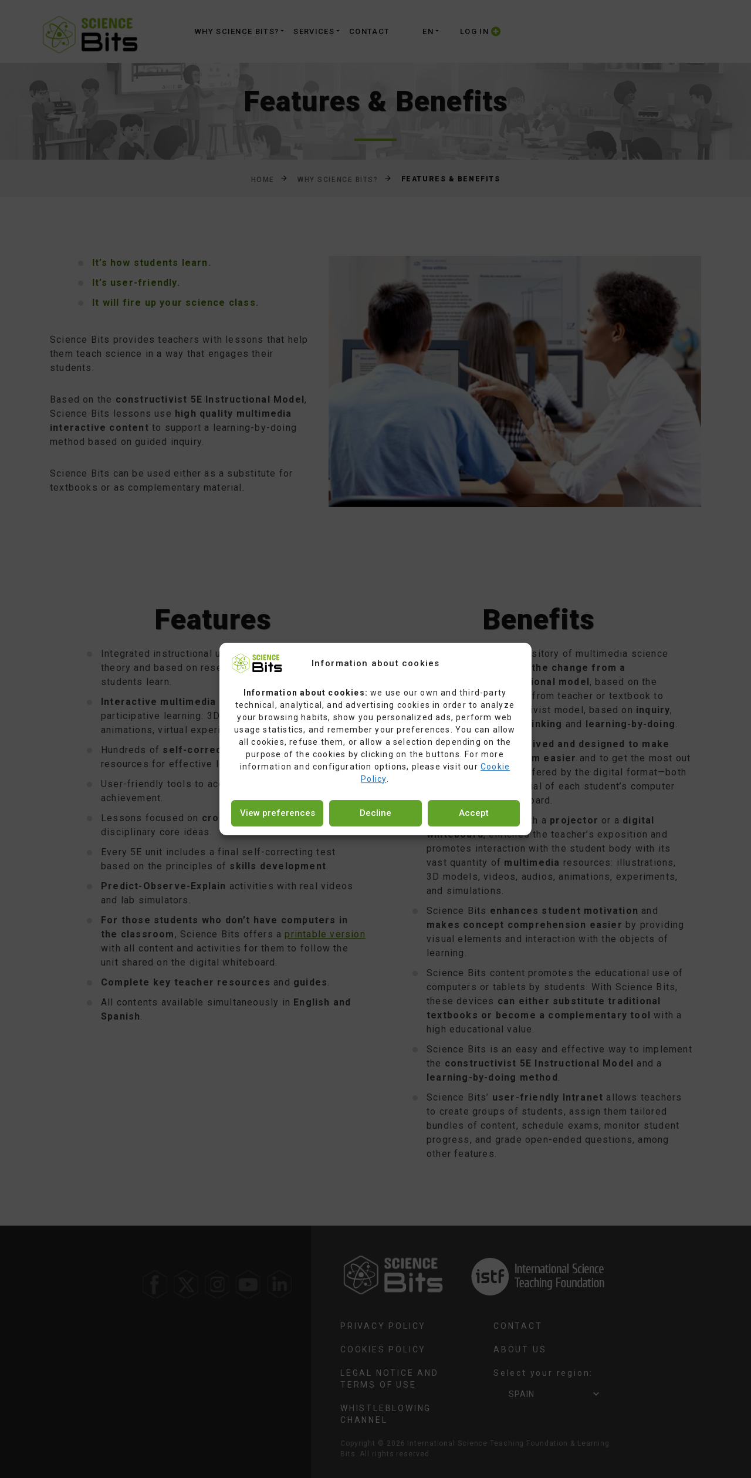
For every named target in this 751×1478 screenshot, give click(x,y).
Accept (474, 813)
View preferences (277, 813)
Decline (375, 813)
